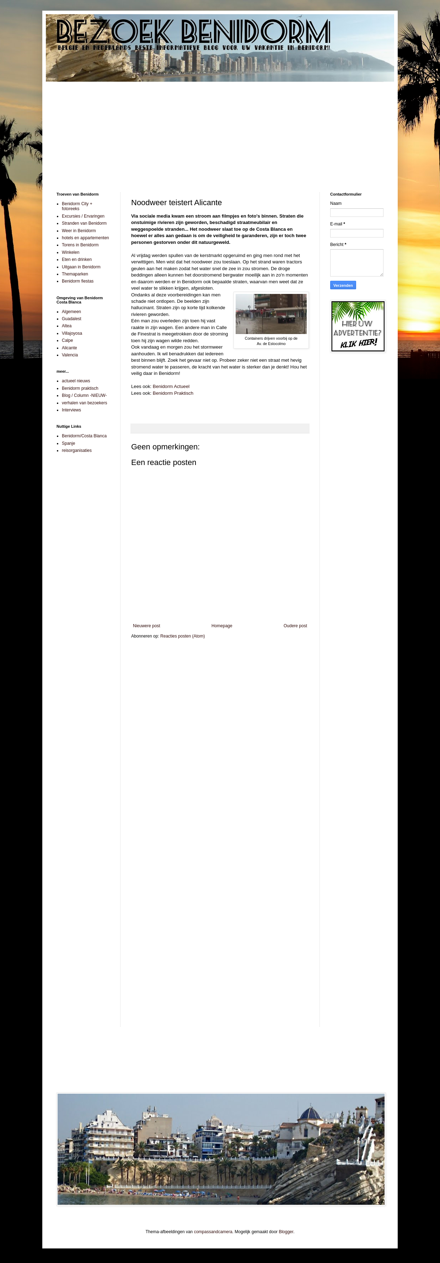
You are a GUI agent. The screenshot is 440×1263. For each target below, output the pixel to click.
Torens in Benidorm (80, 244)
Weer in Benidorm (79, 230)
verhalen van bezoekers (84, 402)
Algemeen (71, 311)
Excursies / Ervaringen (83, 216)
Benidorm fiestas (77, 281)
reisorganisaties (77, 450)
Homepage (221, 625)
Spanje (68, 443)
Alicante (69, 347)
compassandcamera (213, 1231)
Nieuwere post (146, 625)
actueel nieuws (76, 380)
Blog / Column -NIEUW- (84, 395)
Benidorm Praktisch (173, 393)
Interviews (71, 410)
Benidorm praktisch (80, 388)
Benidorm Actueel (171, 386)
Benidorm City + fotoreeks (77, 206)
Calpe (67, 340)
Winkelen (70, 252)
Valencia (70, 354)
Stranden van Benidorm (84, 223)
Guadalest (71, 318)
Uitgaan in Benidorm (81, 266)
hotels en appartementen (85, 237)
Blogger (286, 1231)
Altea (66, 325)
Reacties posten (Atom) (182, 636)
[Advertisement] (220, 131)
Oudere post (295, 625)
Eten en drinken (77, 259)
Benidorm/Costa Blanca (84, 435)
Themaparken (75, 274)
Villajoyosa (72, 333)
